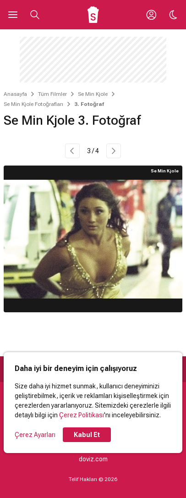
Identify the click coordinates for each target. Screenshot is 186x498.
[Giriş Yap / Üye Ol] (151, 15)
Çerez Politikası (81, 415)
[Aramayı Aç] (35, 15)
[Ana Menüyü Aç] (13, 15)
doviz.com (93, 459)
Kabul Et (87, 434)
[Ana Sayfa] (93, 15)
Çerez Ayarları (35, 434)
